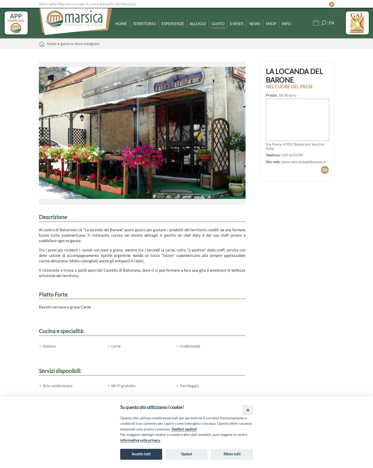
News (254, 23)
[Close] (248, 410)
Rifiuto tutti (232, 454)
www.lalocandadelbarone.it (303, 162)
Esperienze (172, 23)
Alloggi (198, 23)
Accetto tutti (141, 454)
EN (331, 22)
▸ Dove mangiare (85, 43)
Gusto (218, 23)
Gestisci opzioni (184, 429)
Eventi (237, 23)
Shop (271, 23)
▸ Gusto (64, 43)
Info (286, 23)
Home (121, 23)
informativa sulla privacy (140, 440)
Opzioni (186, 454)
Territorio (144, 23)
